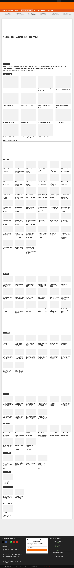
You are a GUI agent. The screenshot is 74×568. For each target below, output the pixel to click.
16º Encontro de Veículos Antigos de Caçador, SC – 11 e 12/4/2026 (18, 183)
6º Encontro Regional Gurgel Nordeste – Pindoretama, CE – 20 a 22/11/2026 (19, 498)
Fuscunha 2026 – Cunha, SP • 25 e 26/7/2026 (7, 417)
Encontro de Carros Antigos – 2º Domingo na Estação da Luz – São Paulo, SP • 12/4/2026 (66, 196)
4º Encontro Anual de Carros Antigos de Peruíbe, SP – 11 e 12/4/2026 (30, 183)
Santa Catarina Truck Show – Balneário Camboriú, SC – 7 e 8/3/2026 (54, 284)
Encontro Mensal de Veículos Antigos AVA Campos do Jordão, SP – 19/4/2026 (7, 222)
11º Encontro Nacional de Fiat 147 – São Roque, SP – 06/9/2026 (31, 463)
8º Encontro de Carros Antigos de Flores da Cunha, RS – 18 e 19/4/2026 (65, 209)
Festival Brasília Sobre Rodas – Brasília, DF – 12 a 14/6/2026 (65, 343)
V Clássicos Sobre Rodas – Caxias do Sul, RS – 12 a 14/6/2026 (54, 343)
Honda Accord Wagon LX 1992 (44, 106)
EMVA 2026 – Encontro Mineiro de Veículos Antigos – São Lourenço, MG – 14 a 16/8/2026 (42, 434)
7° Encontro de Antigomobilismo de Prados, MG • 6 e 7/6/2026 (30, 343)
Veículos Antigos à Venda (8, 10)
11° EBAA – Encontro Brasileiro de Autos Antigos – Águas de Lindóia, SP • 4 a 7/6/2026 (19, 344)
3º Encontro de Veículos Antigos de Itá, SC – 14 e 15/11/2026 (7, 497)
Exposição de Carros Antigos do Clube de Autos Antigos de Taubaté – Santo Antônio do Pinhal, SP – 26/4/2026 (31, 250)
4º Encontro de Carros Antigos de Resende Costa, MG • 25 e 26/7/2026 (19, 418)
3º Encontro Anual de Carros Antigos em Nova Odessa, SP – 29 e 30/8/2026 (19, 447)
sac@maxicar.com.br (46, 566)
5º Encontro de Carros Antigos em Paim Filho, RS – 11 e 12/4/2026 (65, 170)
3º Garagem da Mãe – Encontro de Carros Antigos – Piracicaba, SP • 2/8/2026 (19, 434)
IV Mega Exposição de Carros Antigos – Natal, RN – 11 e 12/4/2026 (42, 183)
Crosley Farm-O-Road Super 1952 (63, 89)
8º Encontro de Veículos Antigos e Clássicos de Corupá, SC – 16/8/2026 (54, 434)
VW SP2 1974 (6, 89)
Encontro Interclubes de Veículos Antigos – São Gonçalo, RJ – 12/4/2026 (42, 196)
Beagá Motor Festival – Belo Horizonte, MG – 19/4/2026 (54, 222)
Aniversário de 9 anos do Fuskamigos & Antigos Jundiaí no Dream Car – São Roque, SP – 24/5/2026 (43, 15)
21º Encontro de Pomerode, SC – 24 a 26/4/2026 (65, 222)
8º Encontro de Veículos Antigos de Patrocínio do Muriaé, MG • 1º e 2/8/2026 (7, 434)
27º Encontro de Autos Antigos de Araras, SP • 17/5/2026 (7, 310)
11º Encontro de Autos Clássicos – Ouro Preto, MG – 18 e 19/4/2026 (54, 209)
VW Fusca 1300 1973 (43, 137)
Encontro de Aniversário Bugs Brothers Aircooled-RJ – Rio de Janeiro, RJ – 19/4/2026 (31, 222)
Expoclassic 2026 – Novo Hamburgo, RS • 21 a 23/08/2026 (65, 434)
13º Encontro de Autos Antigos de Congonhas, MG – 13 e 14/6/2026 (30, 357)
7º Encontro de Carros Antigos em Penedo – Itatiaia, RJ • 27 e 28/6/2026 (7, 371)
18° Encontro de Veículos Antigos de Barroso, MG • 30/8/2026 (30, 447)
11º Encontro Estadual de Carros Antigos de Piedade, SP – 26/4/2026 (42, 235)
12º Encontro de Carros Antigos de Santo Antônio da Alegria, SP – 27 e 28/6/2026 (65, 358)
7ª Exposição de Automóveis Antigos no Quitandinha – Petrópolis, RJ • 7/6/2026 (42, 344)
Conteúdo (17, 10)
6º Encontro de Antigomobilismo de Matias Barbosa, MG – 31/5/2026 (54, 310)
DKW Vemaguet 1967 (26, 89)
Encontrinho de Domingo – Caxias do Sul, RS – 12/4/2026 (54, 196)
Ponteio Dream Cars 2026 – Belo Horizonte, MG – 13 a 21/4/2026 (30, 209)
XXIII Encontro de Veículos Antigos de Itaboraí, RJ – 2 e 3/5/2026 (30, 284)
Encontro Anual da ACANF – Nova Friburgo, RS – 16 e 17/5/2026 (54, 297)
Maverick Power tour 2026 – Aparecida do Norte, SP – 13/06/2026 (19, 357)
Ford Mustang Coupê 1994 (27, 137)
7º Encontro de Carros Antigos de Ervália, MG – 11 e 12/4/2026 (54, 170)
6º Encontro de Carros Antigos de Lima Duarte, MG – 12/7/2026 (42, 404)
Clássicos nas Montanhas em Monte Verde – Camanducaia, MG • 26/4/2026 (19, 235)
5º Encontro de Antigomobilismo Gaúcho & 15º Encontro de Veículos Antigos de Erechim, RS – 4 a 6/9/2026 (7, 465)
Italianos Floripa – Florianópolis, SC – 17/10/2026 (6, 482)
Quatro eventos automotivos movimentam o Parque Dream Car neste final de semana (67, 15)
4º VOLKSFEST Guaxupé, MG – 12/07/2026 (52, 404)
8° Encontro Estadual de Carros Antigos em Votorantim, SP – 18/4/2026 (42, 209)
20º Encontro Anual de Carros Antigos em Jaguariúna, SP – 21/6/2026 (54, 358)
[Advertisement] (37, 28)
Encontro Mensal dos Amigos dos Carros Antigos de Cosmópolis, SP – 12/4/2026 (7, 209)
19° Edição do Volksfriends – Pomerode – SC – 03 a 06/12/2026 (7, 514)
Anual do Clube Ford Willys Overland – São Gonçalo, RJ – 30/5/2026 (42, 310)
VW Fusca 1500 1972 (8, 122)
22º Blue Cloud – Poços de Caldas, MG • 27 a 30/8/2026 (7, 447)
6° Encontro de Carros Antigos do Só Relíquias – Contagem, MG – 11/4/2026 (54, 183)
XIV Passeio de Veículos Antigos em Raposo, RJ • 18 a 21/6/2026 (42, 357)
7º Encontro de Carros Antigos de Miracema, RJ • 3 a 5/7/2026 (8, 404)
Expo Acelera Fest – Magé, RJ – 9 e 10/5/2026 (65, 284)
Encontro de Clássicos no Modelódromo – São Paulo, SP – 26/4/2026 (19, 249)
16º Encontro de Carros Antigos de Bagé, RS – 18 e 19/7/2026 (65, 404)
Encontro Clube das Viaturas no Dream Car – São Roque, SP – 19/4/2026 (19, 222)
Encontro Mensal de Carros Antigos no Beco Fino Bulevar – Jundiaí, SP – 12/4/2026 (19, 196)
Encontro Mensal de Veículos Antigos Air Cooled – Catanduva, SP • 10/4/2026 (19, 170)
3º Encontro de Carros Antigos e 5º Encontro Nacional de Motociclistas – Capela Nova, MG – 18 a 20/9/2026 (42, 465)
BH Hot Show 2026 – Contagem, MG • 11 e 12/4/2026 (42, 170)
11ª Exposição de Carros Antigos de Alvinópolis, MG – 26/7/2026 (31, 417)
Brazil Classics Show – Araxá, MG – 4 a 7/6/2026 (7, 343)
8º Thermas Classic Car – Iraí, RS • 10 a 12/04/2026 (7, 170)
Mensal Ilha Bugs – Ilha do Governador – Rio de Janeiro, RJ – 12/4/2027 (30, 196)
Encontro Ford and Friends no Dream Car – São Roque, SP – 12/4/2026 (19, 209)
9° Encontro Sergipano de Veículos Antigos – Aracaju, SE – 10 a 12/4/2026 (30, 170)
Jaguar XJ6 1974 (25, 122)
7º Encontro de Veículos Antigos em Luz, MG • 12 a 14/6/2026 (8, 357)
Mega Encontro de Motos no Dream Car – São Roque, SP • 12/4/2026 (7, 196)
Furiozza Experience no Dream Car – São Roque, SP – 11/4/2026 (55, 14)
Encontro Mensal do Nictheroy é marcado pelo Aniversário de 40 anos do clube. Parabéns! (20, 15)
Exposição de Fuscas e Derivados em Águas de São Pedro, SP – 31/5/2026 (65, 310)
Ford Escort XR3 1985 (8, 137)
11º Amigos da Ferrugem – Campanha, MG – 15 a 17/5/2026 (19, 297)
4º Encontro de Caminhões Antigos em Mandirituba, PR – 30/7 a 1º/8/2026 (42, 418)
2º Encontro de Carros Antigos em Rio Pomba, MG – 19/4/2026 (42, 222)
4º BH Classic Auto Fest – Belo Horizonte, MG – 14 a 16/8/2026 (30, 434)
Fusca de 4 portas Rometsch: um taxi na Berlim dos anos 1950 (8, 14)
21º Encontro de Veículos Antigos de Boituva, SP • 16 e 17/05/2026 (65, 297)
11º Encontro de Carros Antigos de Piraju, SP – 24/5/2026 (30, 310)
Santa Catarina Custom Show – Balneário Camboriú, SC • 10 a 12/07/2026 (30, 405)
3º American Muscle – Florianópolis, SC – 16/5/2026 (30, 297)
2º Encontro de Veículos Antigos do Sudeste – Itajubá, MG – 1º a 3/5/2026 (7, 284)
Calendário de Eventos (26, 10)
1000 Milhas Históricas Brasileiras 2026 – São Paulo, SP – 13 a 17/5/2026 (7, 297)
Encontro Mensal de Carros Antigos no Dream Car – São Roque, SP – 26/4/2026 (31, 235)
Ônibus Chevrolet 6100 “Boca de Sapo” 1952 (45, 89)
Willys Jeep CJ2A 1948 (44, 122)
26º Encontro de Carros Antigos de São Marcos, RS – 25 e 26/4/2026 (7, 234)
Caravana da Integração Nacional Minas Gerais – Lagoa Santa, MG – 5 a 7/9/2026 (19, 464)
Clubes (35, 10)
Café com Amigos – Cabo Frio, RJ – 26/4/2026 (53, 234)
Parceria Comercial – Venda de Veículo (46, 10)
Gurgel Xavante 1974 (8, 105)
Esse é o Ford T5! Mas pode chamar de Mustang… (32, 14)
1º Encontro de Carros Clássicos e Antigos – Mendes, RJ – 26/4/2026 (7, 249)
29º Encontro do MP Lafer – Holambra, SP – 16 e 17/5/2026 (42, 297)
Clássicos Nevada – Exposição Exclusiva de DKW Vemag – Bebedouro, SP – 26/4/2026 (65, 236)
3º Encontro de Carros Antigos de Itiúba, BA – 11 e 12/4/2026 (65, 183)
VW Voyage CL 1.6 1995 (27, 105)
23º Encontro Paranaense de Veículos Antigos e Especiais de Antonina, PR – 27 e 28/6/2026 (19, 372)
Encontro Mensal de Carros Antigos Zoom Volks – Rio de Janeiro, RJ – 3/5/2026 (42, 284)
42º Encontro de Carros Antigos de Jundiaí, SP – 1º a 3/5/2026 (19, 284)
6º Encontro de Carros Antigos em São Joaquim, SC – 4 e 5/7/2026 (19, 405)
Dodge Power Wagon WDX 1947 (63, 106)
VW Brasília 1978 (60, 122)
